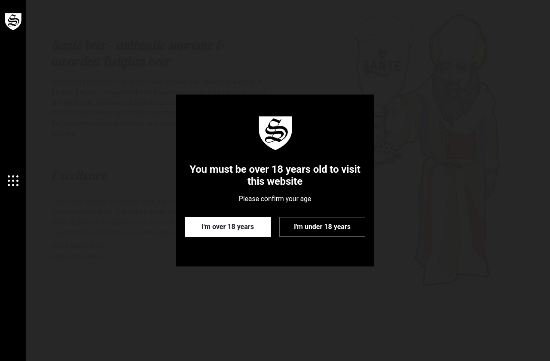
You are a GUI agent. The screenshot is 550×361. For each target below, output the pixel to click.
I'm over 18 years (228, 227)
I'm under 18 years (322, 227)
